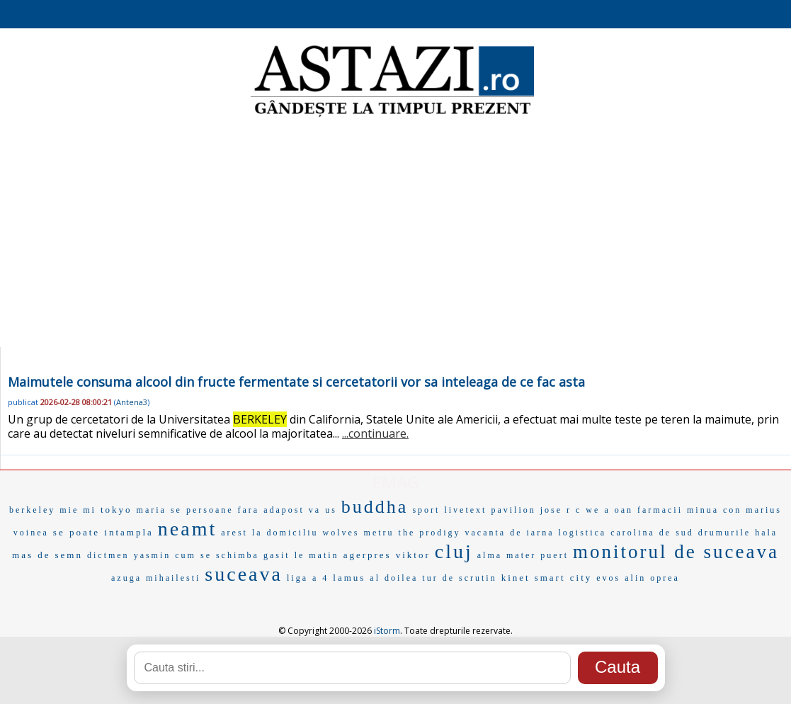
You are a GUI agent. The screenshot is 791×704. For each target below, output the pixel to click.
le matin (317, 555)
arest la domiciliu (269, 533)
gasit (276, 555)
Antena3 (131, 402)
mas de (31, 555)
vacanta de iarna (509, 533)
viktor (413, 555)
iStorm (387, 631)
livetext (465, 510)
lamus (349, 577)
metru (379, 533)
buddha (375, 506)
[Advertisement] (395, 234)
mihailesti (173, 578)
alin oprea (652, 578)
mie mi (77, 510)
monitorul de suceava (676, 551)
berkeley (32, 510)
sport (426, 510)
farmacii (660, 510)
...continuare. (375, 433)
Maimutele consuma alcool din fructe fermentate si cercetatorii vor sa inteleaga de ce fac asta (296, 381)
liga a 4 (308, 578)
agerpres (367, 555)
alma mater (507, 555)
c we (588, 510)
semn (69, 555)
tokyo (116, 509)
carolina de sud (652, 533)
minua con (714, 510)
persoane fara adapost (245, 510)
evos (608, 578)
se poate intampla (103, 532)
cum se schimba (217, 555)
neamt (187, 529)
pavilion (513, 510)
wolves (341, 533)
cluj (454, 551)
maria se (159, 510)
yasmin (152, 555)
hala (766, 533)
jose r (555, 510)
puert (554, 555)
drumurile (724, 533)
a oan (618, 510)
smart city (564, 577)
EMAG (395, 482)
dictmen (108, 555)
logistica (583, 533)
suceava (244, 574)
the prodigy (430, 533)
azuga (126, 578)
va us (323, 510)
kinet (515, 577)
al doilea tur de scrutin (433, 578)
